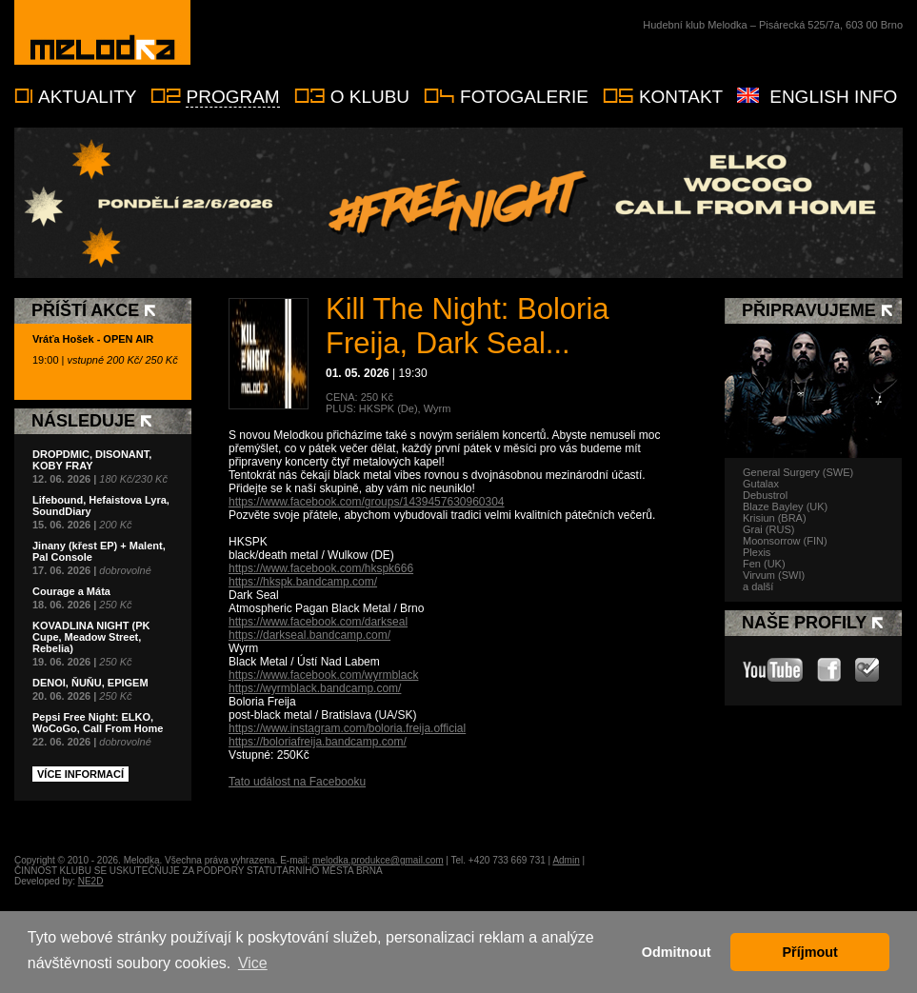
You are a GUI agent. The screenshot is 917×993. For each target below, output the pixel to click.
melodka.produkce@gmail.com (377, 860)
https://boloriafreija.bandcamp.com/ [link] (318, 741)
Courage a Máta (71, 591)
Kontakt (681, 97)
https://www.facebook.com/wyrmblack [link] (323, 675)
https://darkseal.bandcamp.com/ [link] (309, 635)
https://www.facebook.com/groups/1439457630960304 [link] (367, 501)
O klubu (369, 97)
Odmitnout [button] (676, 952)
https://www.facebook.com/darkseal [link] (318, 621)
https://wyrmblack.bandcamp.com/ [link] (315, 688)
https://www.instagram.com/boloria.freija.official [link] (347, 728)
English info (833, 97)
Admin (565, 860)
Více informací (80, 774)
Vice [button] (253, 963)
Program (232, 97)
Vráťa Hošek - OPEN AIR (92, 339)
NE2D (91, 881)
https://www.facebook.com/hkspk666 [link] (321, 568)
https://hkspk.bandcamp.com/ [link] (303, 581)
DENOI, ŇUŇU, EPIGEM (90, 682)
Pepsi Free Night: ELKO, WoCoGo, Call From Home (97, 722)
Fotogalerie (524, 97)
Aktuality (87, 97)
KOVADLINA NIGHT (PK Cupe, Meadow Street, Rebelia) (91, 637)
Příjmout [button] (810, 952)
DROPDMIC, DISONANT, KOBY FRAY (91, 459)
